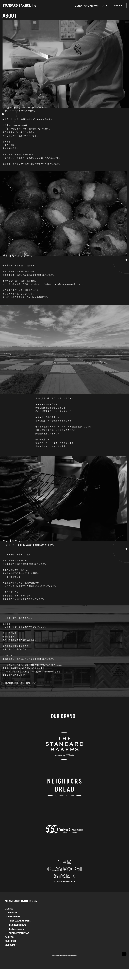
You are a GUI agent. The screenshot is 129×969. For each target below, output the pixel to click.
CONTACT (118, 5)
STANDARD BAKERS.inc (21, 901)
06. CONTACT (11, 944)
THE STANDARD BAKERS (20, 921)
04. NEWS (9, 937)
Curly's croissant (16, 929)
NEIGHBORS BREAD (17, 925)
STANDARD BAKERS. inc (19, 5)
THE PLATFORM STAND (19, 933)
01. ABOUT (9, 908)
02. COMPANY (11, 912)
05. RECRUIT (10, 941)
